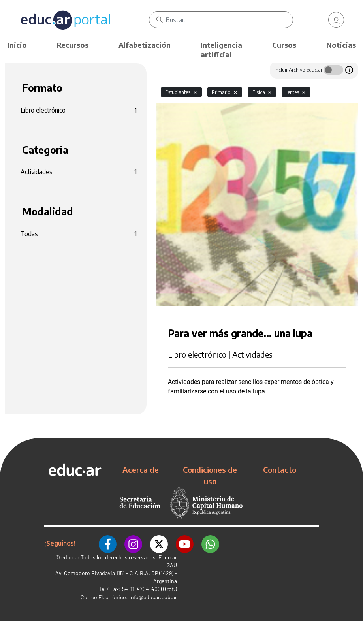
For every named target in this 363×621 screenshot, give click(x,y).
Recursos (72, 44)
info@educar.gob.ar (153, 597)
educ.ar (70, 557)
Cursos (284, 44)
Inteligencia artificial (221, 49)
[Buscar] (229, 20)
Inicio (17, 44)
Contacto (279, 469)
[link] (336, 20)
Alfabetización (144, 44)
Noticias (341, 44)
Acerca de (140, 469)
